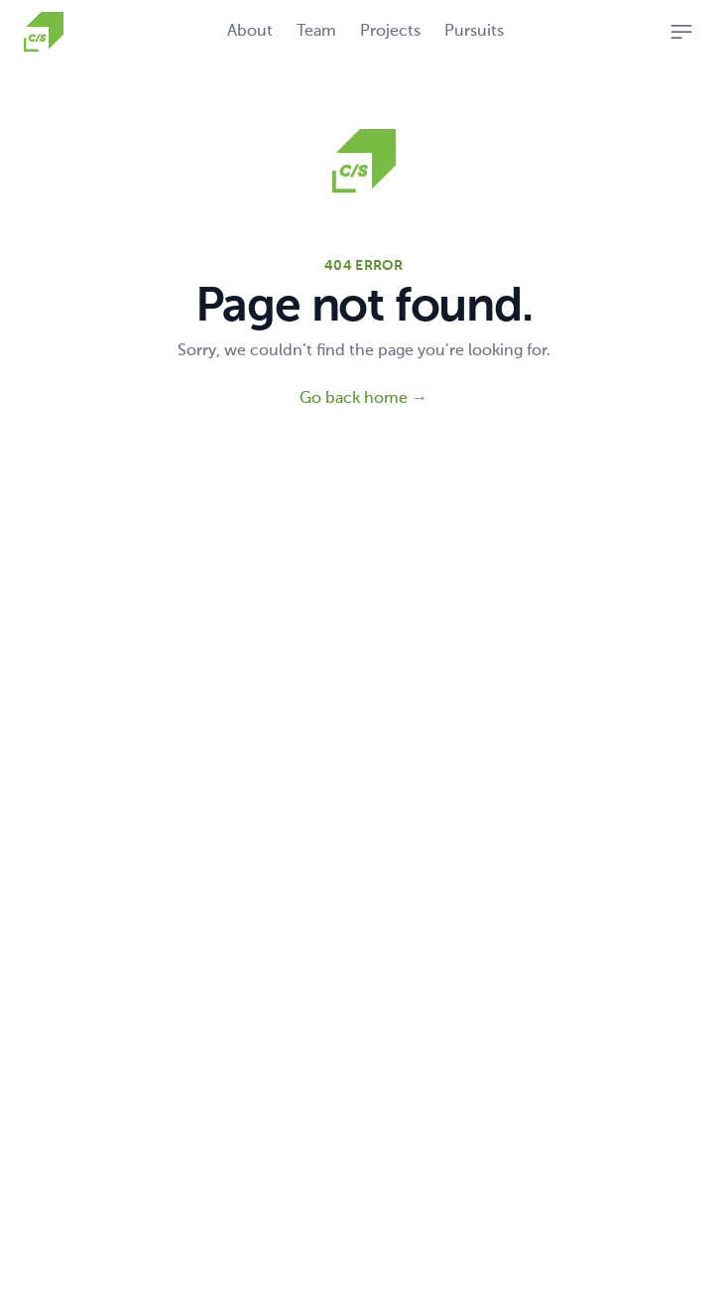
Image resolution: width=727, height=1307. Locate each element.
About (250, 32)
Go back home (363, 399)
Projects (390, 32)
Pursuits (474, 32)
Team (316, 32)
